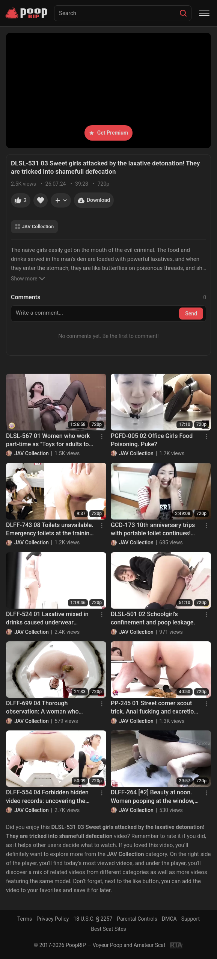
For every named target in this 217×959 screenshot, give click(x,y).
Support (190, 919)
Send (191, 314)
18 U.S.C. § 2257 (92, 919)
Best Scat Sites (108, 929)
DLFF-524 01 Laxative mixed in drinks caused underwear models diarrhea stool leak (47, 619)
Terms (24, 919)
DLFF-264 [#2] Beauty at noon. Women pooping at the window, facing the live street (152, 797)
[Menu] (204, 13)
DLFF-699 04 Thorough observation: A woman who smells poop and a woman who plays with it (47, 708)
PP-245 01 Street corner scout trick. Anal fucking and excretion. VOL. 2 (155, 708)
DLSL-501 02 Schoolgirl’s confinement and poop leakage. (153, 618)
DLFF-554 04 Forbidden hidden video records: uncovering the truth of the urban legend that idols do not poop (47, 797)
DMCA (169, 919)
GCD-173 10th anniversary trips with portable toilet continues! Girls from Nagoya (153, 529)
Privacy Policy (52, 919)
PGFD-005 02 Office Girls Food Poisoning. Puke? (152, 440)
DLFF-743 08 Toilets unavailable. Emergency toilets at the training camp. (49, 529)
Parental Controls (137, 919)
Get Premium (108, 133)
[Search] (183, 13)
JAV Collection (34, 226)
